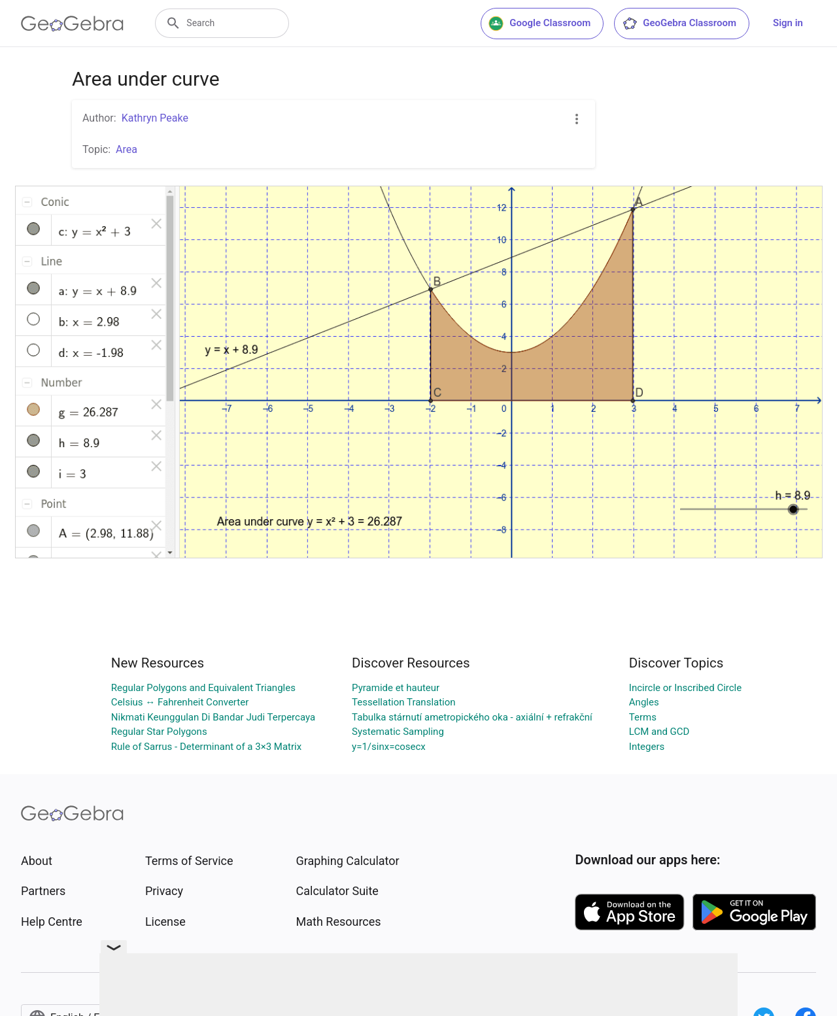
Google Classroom (539, 23)
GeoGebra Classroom (679, 23)
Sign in (788, 23)
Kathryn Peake (155, 118)
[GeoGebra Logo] (72, 23)
